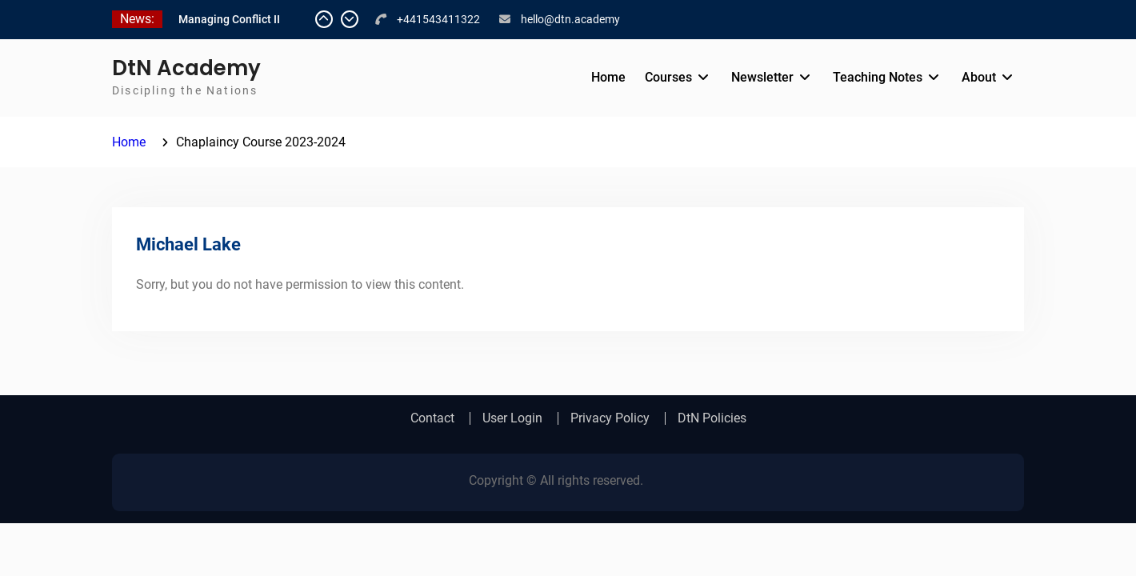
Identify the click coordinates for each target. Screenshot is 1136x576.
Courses (668, 77)
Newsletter (762, 77)
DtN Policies (712, 418)
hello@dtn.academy (570, 19)
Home (608, 77)
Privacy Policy (610, 418)
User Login (512, 418)
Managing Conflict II (229, 19)
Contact (432, 418)
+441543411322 (438, 19)
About (979, 77)
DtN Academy (186, 68)
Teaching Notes (877, 77)
